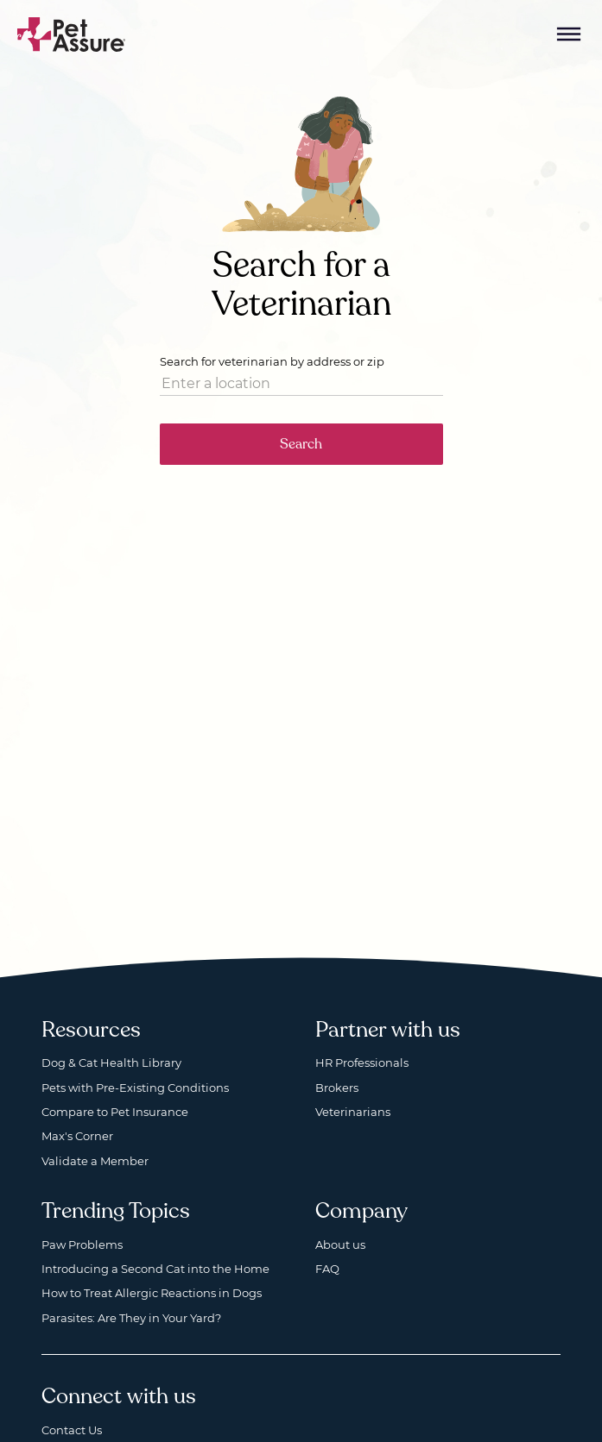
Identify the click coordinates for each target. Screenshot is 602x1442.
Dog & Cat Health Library (111, 1062)
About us (340, 1244)
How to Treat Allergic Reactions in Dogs (151, 1293)
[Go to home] (71, 33)
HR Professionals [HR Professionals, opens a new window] (362, 1062)
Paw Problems (82, 1244)
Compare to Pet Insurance (114, 1112)
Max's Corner (77, 1136)
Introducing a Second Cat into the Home (155, 1269)
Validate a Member (95, 1161)
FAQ (327, 1269)
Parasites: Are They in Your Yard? (131, 1318)
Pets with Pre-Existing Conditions (135, 1087)
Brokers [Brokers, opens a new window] (336, 1087)
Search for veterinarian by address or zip (272, 361)
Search (301, 444)
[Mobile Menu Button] (569, 34)
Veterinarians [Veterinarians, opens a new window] (352, 1112)
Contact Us (71, 1430)
